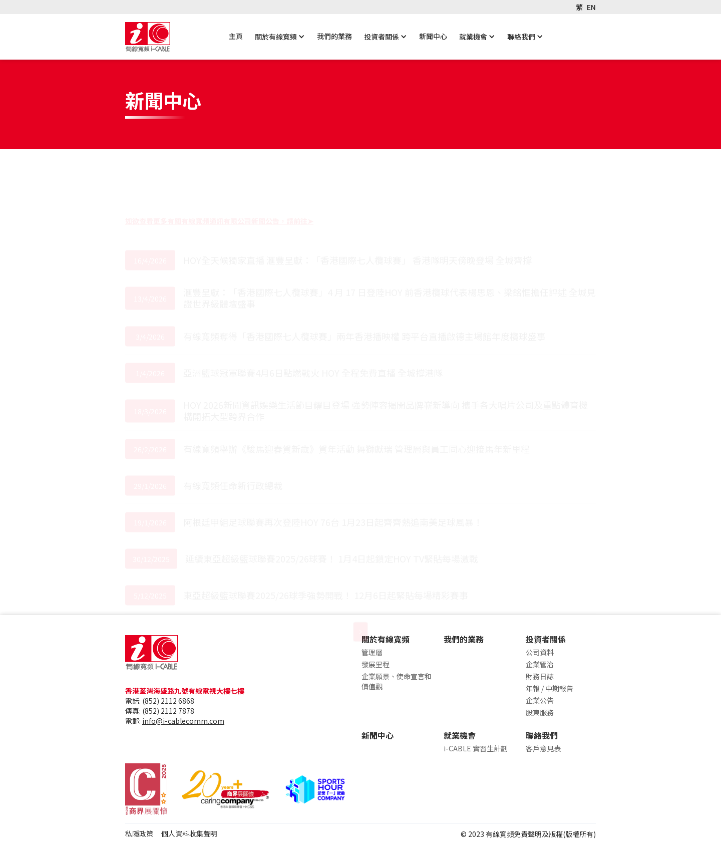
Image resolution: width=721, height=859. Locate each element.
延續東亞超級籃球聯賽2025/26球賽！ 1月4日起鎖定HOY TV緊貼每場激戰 (331, 511)
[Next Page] (360, 585)
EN (591, 7)
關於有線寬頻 (276, 37)
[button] (280, 37)
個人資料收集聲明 (189, 833)
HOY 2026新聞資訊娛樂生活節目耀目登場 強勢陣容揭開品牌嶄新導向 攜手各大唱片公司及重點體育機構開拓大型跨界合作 (385, 363)
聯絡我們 (521, 37)
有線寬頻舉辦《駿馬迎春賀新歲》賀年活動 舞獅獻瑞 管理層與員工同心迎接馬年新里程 (356, 401)
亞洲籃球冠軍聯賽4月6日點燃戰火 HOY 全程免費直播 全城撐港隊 (313, 325)
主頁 (236, 36)
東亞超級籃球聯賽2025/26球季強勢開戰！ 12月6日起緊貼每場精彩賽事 (325, 547)
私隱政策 (139, 833)
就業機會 (473, 37)
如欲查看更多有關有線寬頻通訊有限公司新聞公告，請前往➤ (219, 174)
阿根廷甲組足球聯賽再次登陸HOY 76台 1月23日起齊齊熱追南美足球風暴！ (333, 474)
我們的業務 (334, 36)
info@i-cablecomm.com (183, 721)
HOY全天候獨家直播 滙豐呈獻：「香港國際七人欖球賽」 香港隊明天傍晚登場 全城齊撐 (357, 212)
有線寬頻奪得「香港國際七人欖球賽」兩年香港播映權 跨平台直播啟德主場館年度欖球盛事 (365, 289)
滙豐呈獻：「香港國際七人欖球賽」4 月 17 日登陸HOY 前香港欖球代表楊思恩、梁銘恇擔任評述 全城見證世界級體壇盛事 (389, 250)
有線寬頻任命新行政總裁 (232, 438)
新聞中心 (433, 36)
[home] (147, 37)
